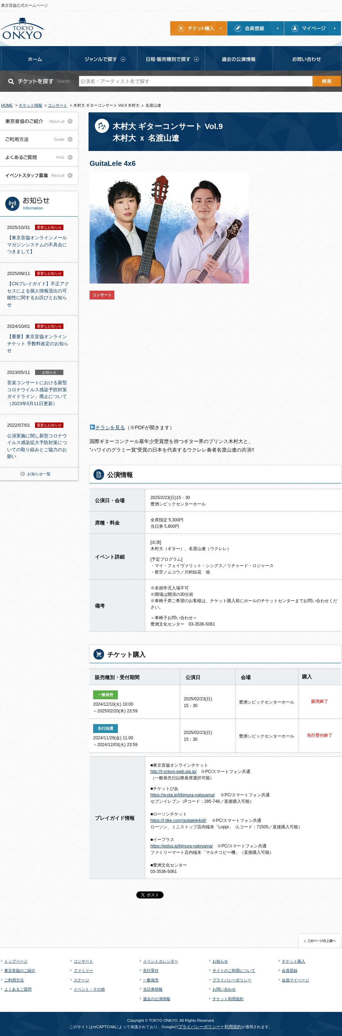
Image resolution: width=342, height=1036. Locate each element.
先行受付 (151, 970)
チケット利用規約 (228, 999)
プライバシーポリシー (231, 980)
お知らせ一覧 (39, 474)
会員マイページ (295, 980)
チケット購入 (293, 961)
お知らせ (220, 961)
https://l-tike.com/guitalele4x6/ (178, 820)
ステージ (81, 980)
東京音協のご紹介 (19, 970)
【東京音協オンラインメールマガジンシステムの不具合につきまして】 (37, 244)
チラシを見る (110, 427)
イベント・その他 (89, 989)
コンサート (83, 961)
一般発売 (151, 980)
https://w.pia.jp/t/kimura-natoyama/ (182, 795)
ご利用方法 (14, 980)
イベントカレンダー (160, 961)
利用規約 (232, 1026)
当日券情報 (153, 989)
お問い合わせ (224, 989)
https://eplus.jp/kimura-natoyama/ (181, 846)
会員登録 (289, 970)
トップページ (16, 961)
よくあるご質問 (18, 989)
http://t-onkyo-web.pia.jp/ (173, 771)
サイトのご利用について (233, 970)
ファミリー (83, 970)
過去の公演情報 (156, 999)
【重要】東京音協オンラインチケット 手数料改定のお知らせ (37, 343)
